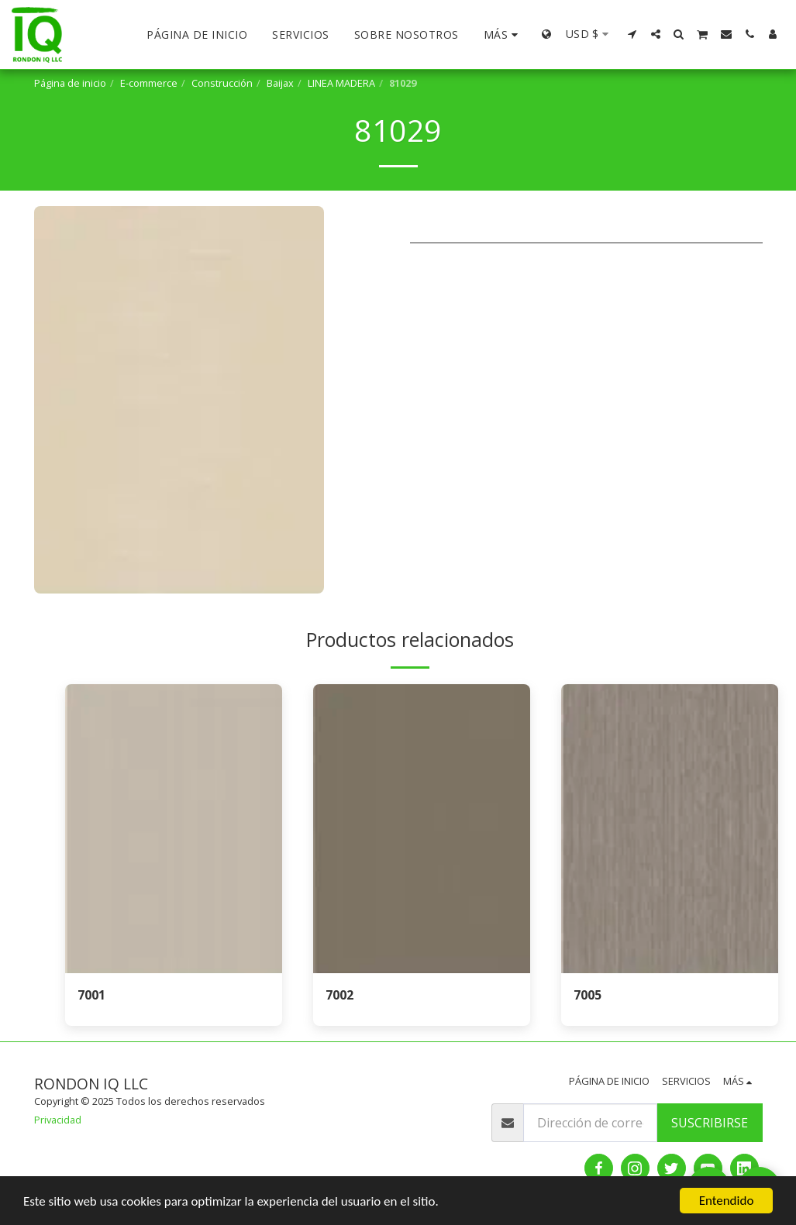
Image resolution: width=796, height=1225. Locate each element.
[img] (173, 828)
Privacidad (57, 1120)
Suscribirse (709, 1122)
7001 (91, 994)
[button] (632, 34)
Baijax (280, 83)
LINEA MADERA (341, 83)
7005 (587, 994)
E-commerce (148, 83)
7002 (339, 994)
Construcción (222, 83)
